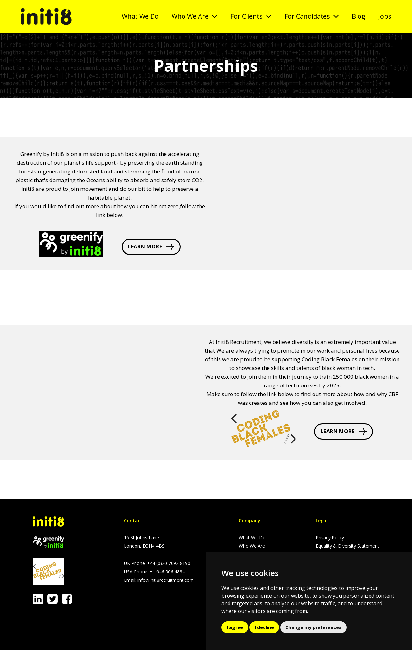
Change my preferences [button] (314, 627)
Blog (358, 16)
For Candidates (307, 16)
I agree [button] (235, 627)
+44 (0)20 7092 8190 (168, 563)
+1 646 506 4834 (167, 572)
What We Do (140, 16)
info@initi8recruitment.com (165, 580)
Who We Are (190, 16)
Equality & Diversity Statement (347, 546)
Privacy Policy (330, 537)
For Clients (246, 16)
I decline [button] (264, 627)
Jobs (384, 16)
